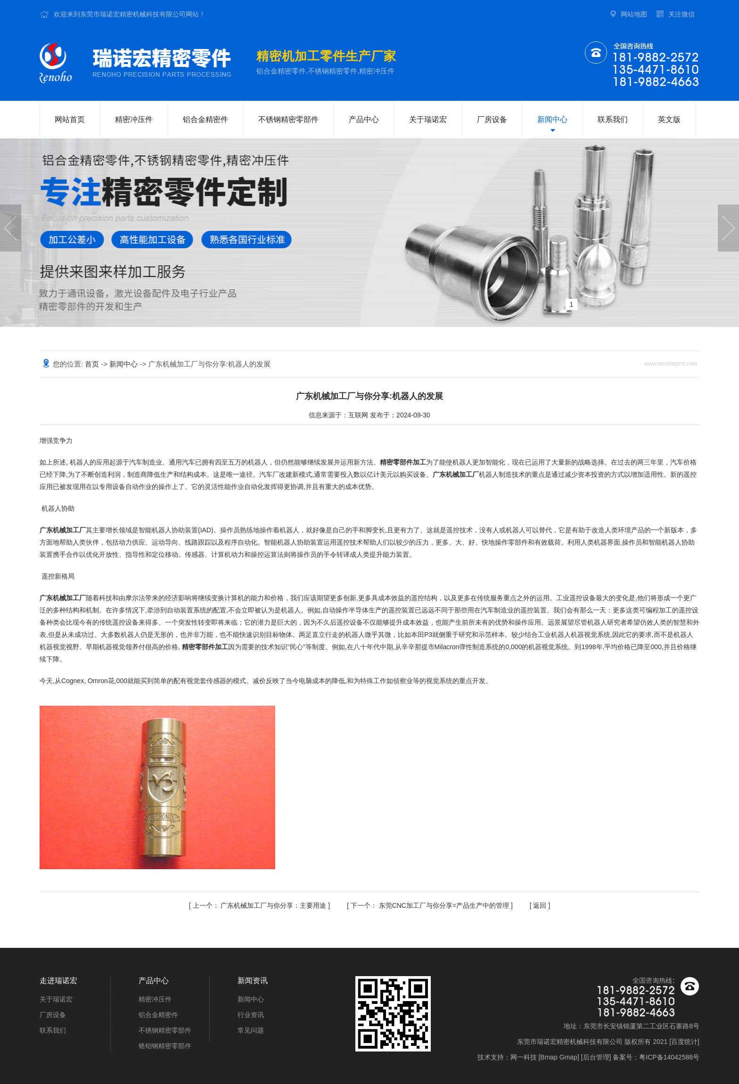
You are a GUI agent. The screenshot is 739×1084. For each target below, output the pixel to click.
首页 (93, 364)
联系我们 (613, 119)
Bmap (549, 1057)
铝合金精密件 (205, 119)
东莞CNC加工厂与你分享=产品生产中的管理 (431, 905)
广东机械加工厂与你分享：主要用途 (260, 905)
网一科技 (523, 1057)
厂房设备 (492, 119)
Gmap (568, 1057)
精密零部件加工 (403, 462)
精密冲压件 (134, 119)
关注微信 (681, 14)
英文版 (669, 119)
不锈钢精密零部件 (288, 119)
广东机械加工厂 (456, 474)
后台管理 (596, 1057)
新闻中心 (552, 119)
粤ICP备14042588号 (669, 1057)
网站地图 (634, 14)
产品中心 (364, 119)
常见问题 (251, 1030)
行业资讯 (251, 1015)
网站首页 (70, 119)
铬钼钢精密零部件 (165, 1046)
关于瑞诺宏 (428, 119)
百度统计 (684, 1041)
